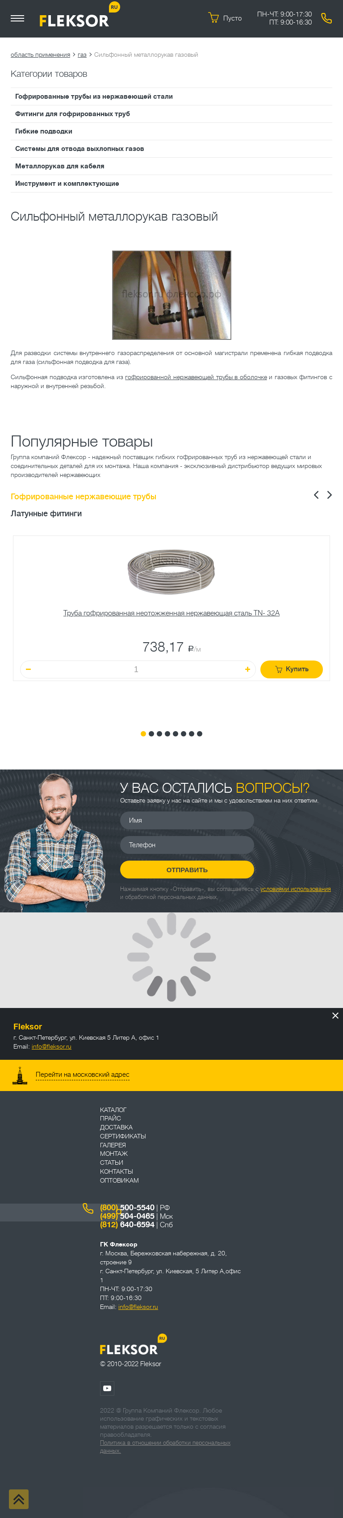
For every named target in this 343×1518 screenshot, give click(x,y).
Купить (292, 669)
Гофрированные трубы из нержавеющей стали (94, 96)
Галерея (113, 1145)
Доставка (116, 1127)
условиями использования (295, 889)
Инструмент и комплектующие (67, 184)
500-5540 (127, 1207)
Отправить (187, 870)
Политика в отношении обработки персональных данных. (165, 1446)
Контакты (116, 1171)
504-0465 (127, 1216)
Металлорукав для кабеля (60, 166)
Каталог (113, 1109)
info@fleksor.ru (51, 1046)
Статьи (111, 1162)
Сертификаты (123, 1136)
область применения (40, 54)
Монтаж (114, 1153)
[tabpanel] (171, 626)
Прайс (110, 1118)
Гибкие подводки (43, 131)
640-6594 (127, 1224)
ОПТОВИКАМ (119, 1180)
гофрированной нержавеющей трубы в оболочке (196, 377)
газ (82, 54)
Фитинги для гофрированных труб (72, 114)
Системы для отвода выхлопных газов (79, 149)
